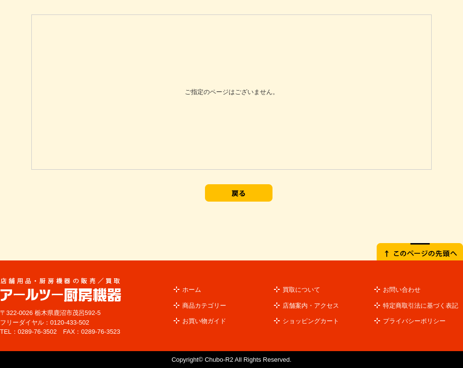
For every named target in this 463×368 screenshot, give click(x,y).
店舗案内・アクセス (311, 305)
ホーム (191, 289)
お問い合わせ (402, 289)
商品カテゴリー (204, 305)
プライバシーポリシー (414, 321)
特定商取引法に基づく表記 (420, 305)
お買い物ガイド (204, 321)
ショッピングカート (311, 321)
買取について (301, 289)
